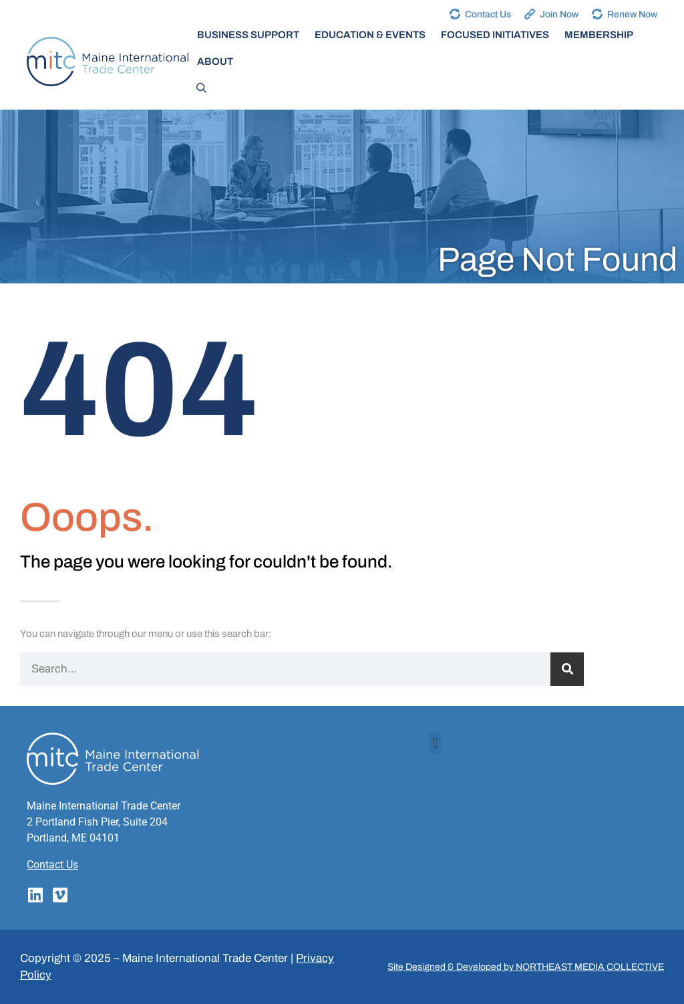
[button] (435, 744)
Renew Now (632, 14)
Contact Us (488, 14)
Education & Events (370, 34)
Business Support (248, 34)
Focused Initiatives (495, 34)
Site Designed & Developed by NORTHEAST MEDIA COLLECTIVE (525, 967)
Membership (598, 34)
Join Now (559, 14)
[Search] (567, 669)
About (215, 61)
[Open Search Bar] (201, 88)
